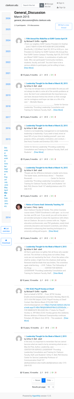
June (6, 185)
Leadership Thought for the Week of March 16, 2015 (46, 168)
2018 (8, 106)
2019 (8, 95)
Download (6, 241)
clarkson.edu (12, 5)
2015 (8, 139)
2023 (8, 51)
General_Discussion (29, 12)
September (6, 171)
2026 (8, 18)
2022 (8, 62)
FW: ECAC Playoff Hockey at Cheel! (39, 289)
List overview (6, 229)
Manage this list (49, 5)
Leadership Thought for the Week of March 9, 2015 (45, 247)
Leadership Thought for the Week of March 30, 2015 (46, 83)
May (6, 188)
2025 (8, 29)
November (6, 158)
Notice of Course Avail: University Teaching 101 (44, 205)
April (6, 190)
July (5, 182)
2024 (8, 40)
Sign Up (61, 7)
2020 (8, 84)
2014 (8, 217)
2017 (8, 117)
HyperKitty (36, 396)
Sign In (60, 3)
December (6, 150)
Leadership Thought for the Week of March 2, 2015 (45, 336)
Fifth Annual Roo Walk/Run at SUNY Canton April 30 (45, 39)
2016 (8, 128)
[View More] (28, 68)
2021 (8, 73)
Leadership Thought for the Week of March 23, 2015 (46, 126)
